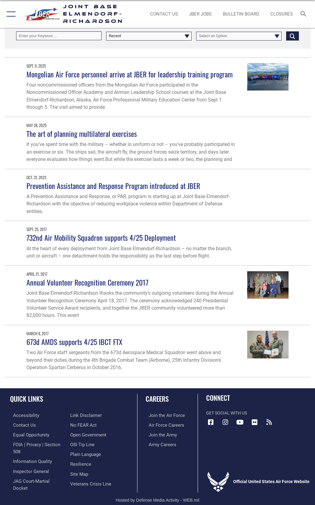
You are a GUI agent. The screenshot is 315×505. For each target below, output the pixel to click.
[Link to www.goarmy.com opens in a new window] (159, 433)
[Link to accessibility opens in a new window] (21, 415)
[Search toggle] (304, 14)
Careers (157, 399)
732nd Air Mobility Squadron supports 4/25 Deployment (101, 237)
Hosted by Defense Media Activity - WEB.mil (157, 491)
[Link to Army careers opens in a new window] (158, 443)
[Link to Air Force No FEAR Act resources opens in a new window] (82, 415)
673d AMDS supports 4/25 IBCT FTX (74, 341)
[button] (10, 14)
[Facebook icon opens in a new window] (210, 422)
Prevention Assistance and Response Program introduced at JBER (113, 185)
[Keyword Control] (59, 35)
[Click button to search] (292, 35)
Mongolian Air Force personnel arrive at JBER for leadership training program (129, 74)
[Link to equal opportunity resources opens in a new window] (27, 433)
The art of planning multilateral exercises (81, 133)
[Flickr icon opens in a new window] (254, 422)
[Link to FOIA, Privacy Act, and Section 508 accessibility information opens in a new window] (35, 443)
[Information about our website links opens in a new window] (24, 480)
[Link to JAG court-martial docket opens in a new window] (34, 471)
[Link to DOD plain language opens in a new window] (85, 443)
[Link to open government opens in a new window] (87, 424)
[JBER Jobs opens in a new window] (200, 14)
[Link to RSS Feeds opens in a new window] (269, 422)
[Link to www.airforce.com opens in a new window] (162, 415)
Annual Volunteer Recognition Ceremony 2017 (87, 282)
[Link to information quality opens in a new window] (28, 452)
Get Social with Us (226, 413)
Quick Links (26, 399)
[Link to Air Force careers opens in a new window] (162, 424)
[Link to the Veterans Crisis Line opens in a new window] (88, 471)
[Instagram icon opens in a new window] (225, 422)
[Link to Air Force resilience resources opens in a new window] (79, 452)
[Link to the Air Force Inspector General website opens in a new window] (26, 461)
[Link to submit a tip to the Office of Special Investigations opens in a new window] (81, 433)
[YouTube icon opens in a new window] (239, 422)
